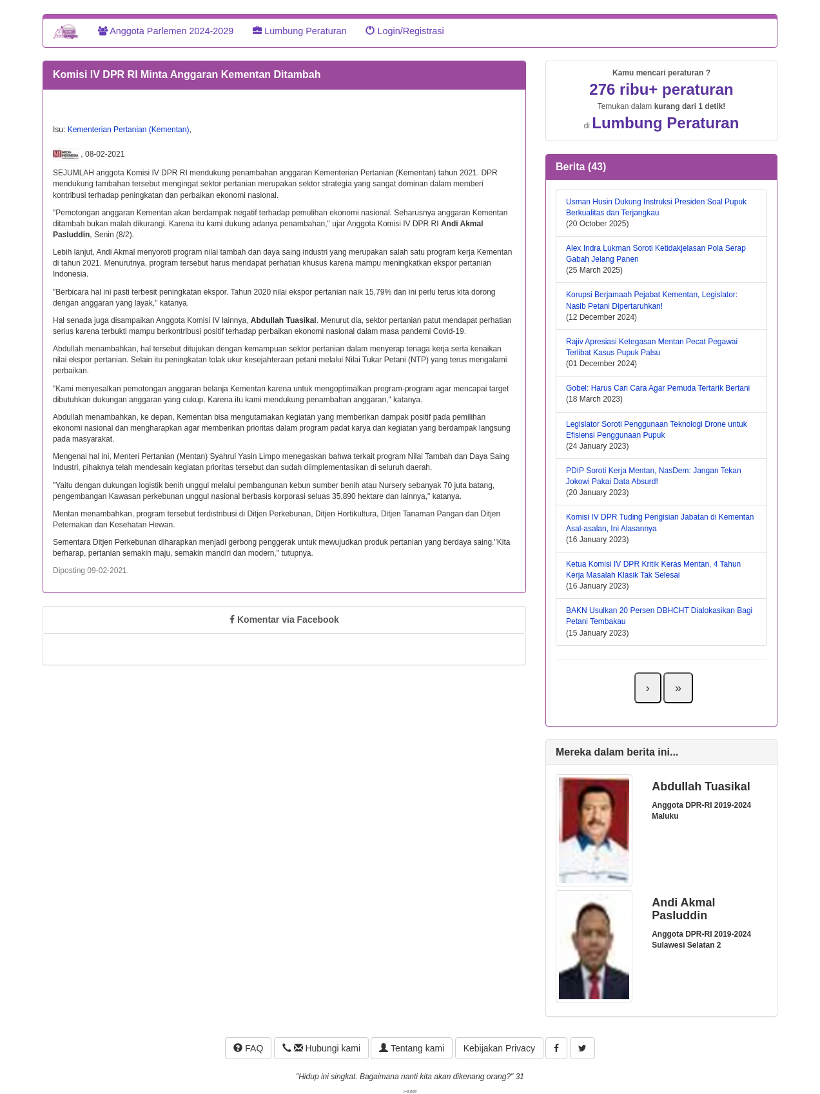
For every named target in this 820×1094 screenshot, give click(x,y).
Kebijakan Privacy (499, 1048)
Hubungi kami (321, 1048)
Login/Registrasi (405, 31)
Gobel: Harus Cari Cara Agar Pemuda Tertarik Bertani (658, 388)
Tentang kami (411, 1048)
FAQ (248, 1048)
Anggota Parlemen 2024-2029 (165, 31)
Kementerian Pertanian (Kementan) (129, 129)
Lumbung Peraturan (299, 31)
